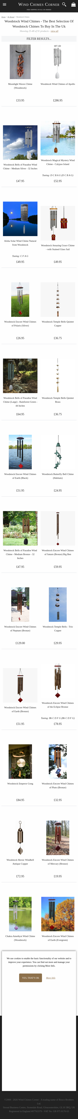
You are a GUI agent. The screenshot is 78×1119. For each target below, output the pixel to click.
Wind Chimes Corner (39, 4)
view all (54, 31)
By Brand (11, 17)
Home (3, 17)
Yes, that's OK (30, 978)
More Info (50, 978)
